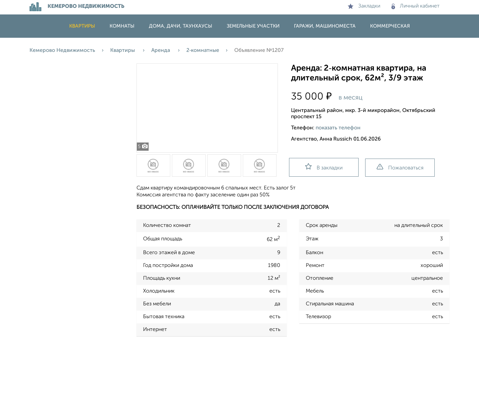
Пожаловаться (400, 167)
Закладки (364, 6)
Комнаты (122, 26)
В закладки (324, 167)
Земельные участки (253, 26)
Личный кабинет (415, 6)
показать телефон (338, 128)
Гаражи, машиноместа (325, 26)
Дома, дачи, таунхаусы (180, 26)
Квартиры (82, 26)
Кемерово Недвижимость (62, 50)
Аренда (161, 50)
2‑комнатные (202, 50)
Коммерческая (390, 26)
